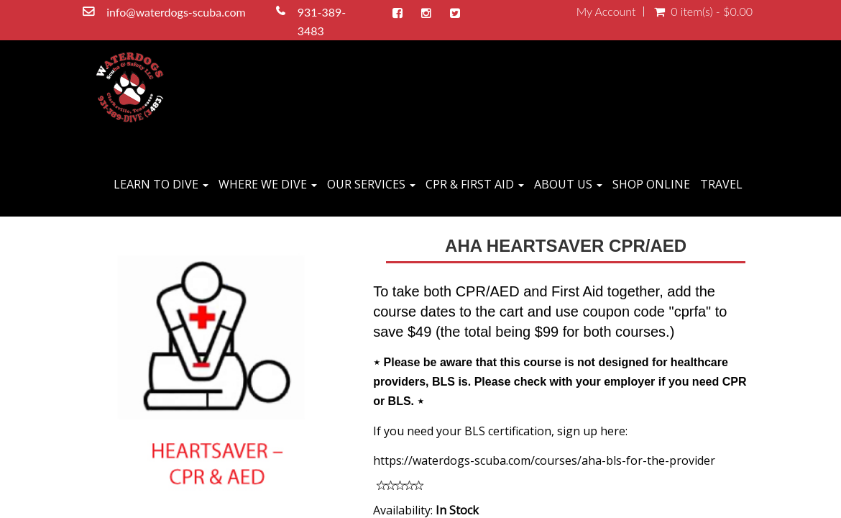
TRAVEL (721, 184)
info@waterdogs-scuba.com (177, 12)
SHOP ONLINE (651, 184)
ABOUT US (568, 184)
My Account (606, 11)
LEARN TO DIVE (161, 184)
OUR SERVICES (371, 184)
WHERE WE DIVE (268, 184)
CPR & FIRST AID (475, 184)
